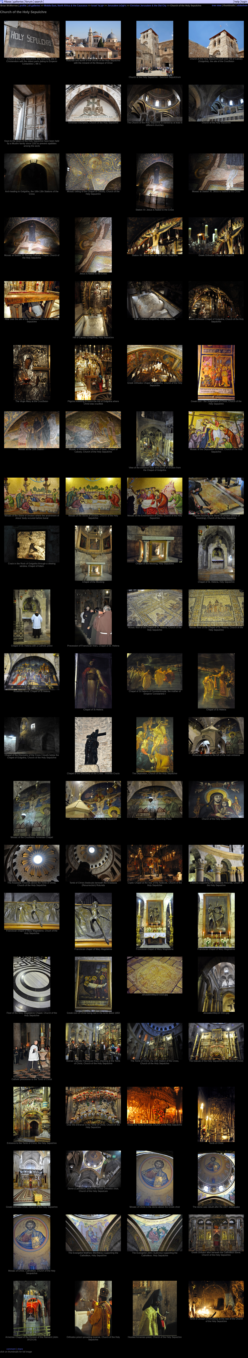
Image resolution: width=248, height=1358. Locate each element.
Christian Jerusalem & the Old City (148, 5)
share (20, 1349)
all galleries (34, 5)
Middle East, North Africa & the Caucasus (65, 5)
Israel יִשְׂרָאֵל (97, 5)
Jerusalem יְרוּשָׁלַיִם (116, 5)
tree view (216, 5)
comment (11, 1349)
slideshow (242, 5)
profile (23, 5)
